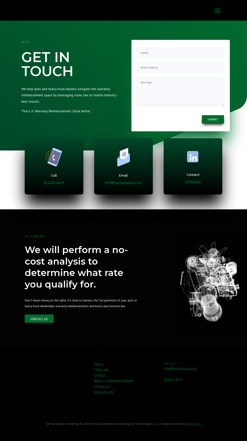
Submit (213, 119)
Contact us (39, 318)
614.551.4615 (54, 182)
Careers (100, 375)
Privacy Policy (192, 424)
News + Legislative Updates (114, 380)
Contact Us (102, 386)
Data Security (103, 392)
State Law (101, 369)
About (98, 364)
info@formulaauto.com (123, 182)
